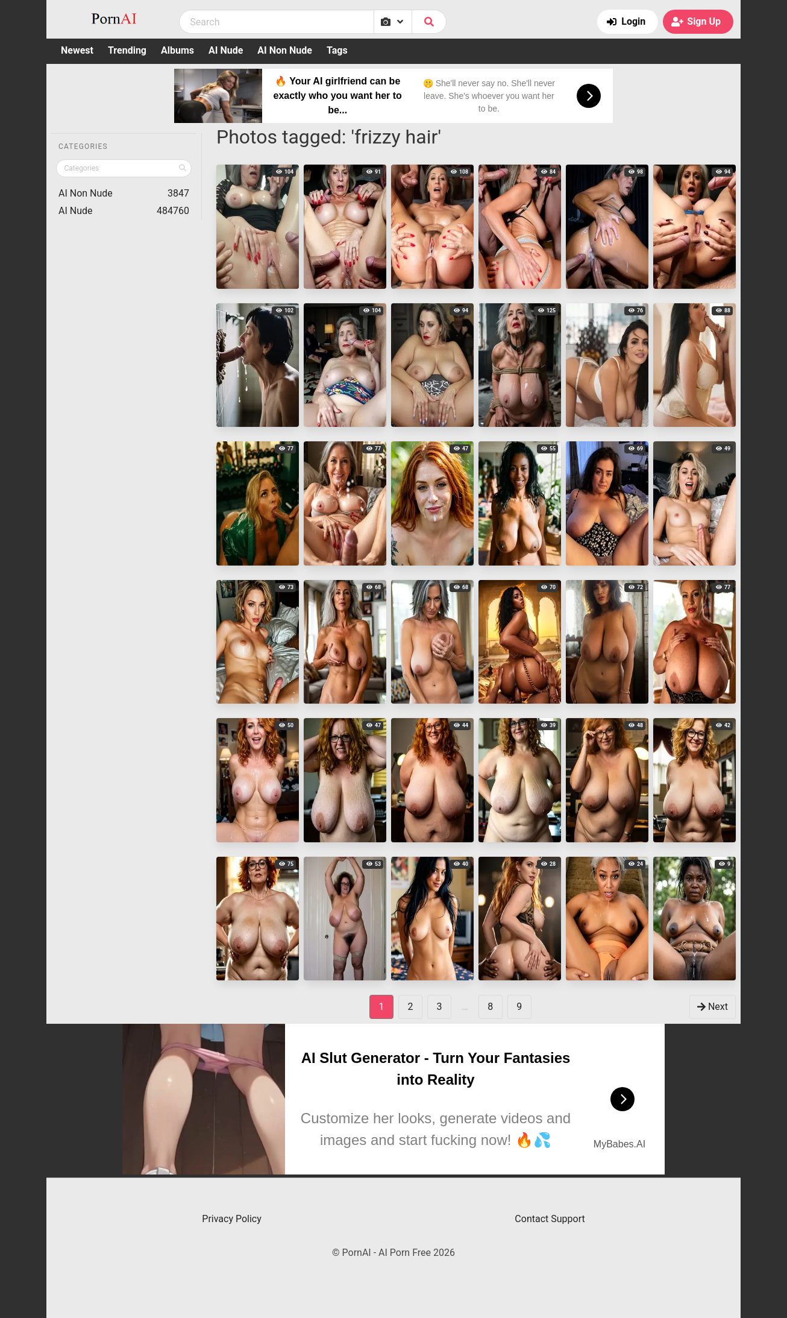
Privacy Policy (232, 1219)
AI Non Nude (284, 50)
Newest (77, 50)
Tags (337, 50)
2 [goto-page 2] (410, 1006)
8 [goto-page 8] (490, 1006)
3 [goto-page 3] (439, 1006)
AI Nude (226, 50)
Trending (127, 50)
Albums (177, 50)
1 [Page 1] (381, 1006)
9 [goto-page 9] (519, 1006)
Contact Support (550, 1219)
